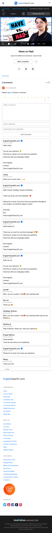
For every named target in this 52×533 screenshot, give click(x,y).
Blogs (5, 447)
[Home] (24, 4)
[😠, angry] (21, 97)
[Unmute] (28, 44)
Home (5, 391)
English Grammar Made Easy (19, 8)
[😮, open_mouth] (45, 97)
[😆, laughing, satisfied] (25, 97)
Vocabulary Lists (8, 399)
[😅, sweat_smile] (28, 97)
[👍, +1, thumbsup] (48, 100)
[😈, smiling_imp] (48, 97)
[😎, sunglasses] (18, 97)
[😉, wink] (31, 97)
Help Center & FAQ (9, 460)
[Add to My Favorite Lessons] (19, 69)
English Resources (9, 408)
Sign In (9, 92)
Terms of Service (24, 529)
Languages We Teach (10, 441)
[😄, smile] (4, 97)
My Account (6, 468)
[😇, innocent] (38, 97)
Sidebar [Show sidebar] (38, 13)
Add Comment (26, 134)
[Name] (26, 124)
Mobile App (6, 414)
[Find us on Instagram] (20, 504)
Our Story (6, 427)
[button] (49, 3)
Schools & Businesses (10, 444)
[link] (23, 13)
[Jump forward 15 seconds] (15, 44)
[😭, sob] (35, 97)
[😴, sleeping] (41, 97)
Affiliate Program (8, 450)
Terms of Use (37, 525)
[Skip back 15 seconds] (3, 44)
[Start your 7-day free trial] (9, 489)
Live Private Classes (9, 402)
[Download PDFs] (33, 69)
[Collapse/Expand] (26, 82)
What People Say (8, 432)
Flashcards (6, 397)
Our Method (7, 424)
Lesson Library (6, 8)
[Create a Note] (26, 69)
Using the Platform (9, 471)
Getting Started (8, 462)
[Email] (26, 129)
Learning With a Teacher (10, 477)
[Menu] (3, 3)
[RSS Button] (3, 87)
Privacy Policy (28, 525)
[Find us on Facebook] (12, 504)
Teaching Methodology (10, 474)
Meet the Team (7, 429)
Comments (5, 76)
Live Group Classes (9, 405)
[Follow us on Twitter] (4, 504)
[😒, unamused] (15, 97)
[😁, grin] (11, 97)
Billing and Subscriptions (10, 465)
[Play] (9, 44)
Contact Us (6, 480)
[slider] (32, 43)
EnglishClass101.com (16, 525)
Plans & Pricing (8, 435)
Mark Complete (23, 61)
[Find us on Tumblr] (16, 504)
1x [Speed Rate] (21, 43)
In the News (7, 438)
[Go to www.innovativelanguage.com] (26, 519)
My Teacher (6, 411)
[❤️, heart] (45, 100)
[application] (26, 31)
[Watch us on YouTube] (8, 504)
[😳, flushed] (8, 97)
